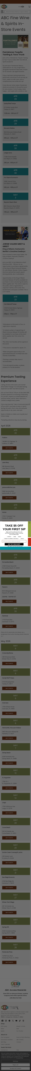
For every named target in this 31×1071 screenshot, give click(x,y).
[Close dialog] (29, 522)
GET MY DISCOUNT (14, 544)
